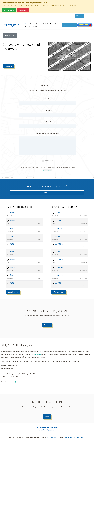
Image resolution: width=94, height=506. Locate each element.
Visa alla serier (13, 292)
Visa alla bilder (58, 292)
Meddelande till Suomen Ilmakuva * (47, 133)
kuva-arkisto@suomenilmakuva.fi (18, 382)
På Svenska (79, 16)
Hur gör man (34, 23)
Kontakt (27, 26)
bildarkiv (38, 354)
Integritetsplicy (47, 170)
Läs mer (47, 325)
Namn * (47, 98)
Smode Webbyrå (46, 446)
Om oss (35, 26)
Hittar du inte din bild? (48, 23)
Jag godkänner (47, 161)
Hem (26, 23)
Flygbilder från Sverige (69, 25)
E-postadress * (48, 110)
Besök (47, 416)
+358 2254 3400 (52, 437)
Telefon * (48, 122)
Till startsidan (9, 35)
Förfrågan (8, 66)
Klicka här (47, 192)
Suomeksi (88, 16)
